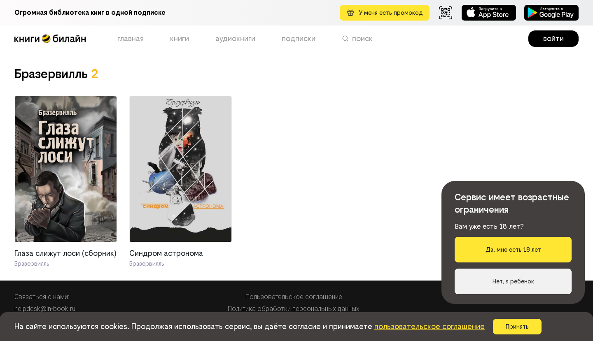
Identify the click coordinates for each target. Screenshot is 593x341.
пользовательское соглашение (429, 326)
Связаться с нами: (41, 297)
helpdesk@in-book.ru (44, 309)
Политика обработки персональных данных (294, 309)
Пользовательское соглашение (293, 297)
